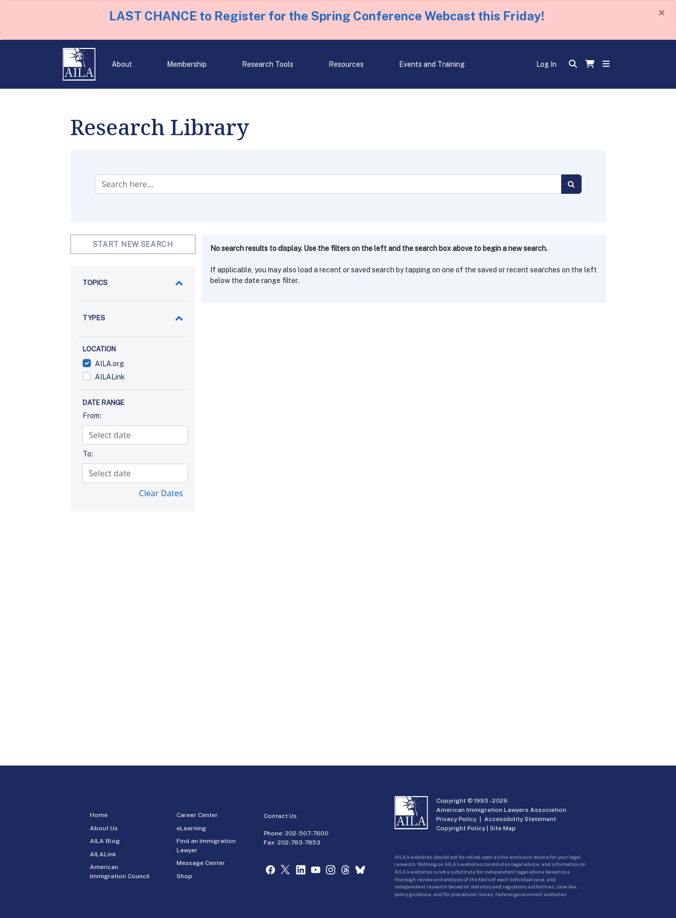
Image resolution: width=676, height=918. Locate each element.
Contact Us (280, 816)
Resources (346, 64)
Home (99, 815)
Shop (184, 876)
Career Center (197, 815)
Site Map (503, 828)
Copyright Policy (460, 828)
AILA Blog (105, 841)
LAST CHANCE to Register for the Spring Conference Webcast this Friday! (326, 16)
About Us (104, 828)
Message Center (201, 862)
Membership (187, 64)
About (122, 64)
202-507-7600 (307, 833)
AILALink (103, 854)
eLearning (191, 828)
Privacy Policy (456, 819)
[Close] (661, 13)
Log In (546, 64)
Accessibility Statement (520, 819)
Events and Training (432, 64)
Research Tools (267, 64)
